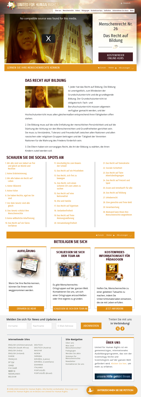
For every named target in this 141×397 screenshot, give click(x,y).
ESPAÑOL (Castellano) (44, 360)
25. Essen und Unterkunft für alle (117, 188)
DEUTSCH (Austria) (42, 346)
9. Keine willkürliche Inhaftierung (19, 218)
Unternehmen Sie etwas (120, 11)
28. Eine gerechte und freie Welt (117, 202)
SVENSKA (38, 355)
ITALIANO (38, 366)
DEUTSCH (38, 343)
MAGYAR (38, 349)
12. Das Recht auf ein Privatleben (68, 170)
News (132, 11)
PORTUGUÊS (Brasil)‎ (43, 372)
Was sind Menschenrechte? (73, 345)
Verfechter (107, 11)
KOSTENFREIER (115, 57)
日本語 (11, 364)
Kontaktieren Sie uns (75, 362)
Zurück (103, 67)
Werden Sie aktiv (73, 352)
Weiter (111, 67)
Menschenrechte (68, 11)
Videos (77, 11)
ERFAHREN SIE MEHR (26, 307)
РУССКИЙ (12, 367)
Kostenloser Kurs (96, 11)
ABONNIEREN (91, 324)
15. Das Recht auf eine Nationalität (64, 194)
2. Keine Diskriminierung (16, 173)
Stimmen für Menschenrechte (73, 356)
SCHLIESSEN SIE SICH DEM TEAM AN (70, 307)
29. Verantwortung (111, 207)
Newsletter (70, 360)
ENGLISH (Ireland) (16, 352)
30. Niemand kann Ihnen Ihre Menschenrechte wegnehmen (117, 213)
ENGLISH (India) (15, 349)
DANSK (11, 355)
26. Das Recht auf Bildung (114, 192)
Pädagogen (85, 11)
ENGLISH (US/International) (20, 343)
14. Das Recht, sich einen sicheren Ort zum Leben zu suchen (67, 186)
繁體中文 (12, 369)
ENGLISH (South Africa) (18, 346)
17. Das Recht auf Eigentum (66, 205)
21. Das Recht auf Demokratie (116, 163)
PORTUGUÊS (39, 369)
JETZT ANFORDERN (114, 307)
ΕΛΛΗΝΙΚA (38, 363)
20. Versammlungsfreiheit (65, 223)
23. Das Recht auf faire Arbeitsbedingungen (113, 174)
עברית (11, 360)
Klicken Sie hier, (119, 361)
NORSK (37, 352)
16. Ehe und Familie (62, 201)
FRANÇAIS (12, 357)
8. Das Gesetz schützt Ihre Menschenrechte (17, 212)
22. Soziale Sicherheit (112, 168)
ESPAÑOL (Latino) (42, 357)
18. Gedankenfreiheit (63, 210)
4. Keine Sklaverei (13, 186)
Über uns (58, 11)
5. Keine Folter (11, 190)
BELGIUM (12, 375)
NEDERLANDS (14, 372)
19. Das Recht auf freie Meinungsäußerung (64, 216)
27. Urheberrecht (110, 197)
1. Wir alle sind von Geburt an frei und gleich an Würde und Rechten (20, 166)
